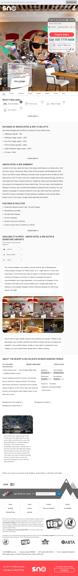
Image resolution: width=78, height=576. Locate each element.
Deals (58, 10)
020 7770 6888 (11, 567)
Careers (67, 504)
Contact (48, 504)
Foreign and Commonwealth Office (18, 530)
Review (11, 93)
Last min (64, 10)
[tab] (7, 364)
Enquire (64, 570)
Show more (32, 158)
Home (4, 13)
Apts (11, 405)
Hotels (31, 10)
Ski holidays (34, 7)
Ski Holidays (12, 13)
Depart (38, 93)
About (29, 504)
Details (30, 93)
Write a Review (19, 81)
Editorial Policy (10, 512)
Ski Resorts (22, 13)
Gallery (47, 93)
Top (4, 93)
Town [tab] (7, 431)
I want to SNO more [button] (30, 2)
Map (63, 93)
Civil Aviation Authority (8, 522)
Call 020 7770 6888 (61, 39)
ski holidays (31, 473)
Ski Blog (10, 508)
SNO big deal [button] (71, 2)
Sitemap (29, 512)
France (31, 13)
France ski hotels (56, 473)
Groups (44, 10)
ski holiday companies (49, 535)
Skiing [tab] (17, 431)
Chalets (37, 10)
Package (20, 93)
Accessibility (67, 508)
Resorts (24, 10)
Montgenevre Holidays (11, 402)
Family (51, 10)
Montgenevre (40, 13)
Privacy (29, 508)
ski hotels (41, 473)
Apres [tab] (27, 431)
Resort (56, 93)
